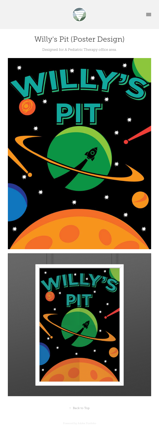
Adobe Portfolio (87, 423)
